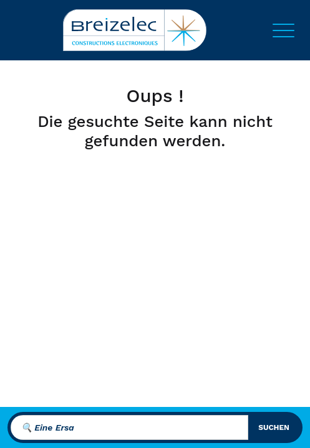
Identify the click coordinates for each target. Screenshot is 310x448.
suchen (273, 427)
